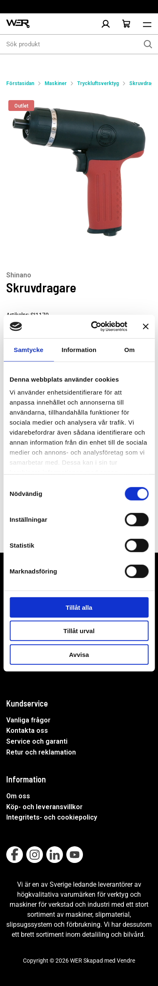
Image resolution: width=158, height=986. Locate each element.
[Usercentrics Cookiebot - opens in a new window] (94, 326)
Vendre (126, 960)
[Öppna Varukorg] (126, 24)
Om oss (18, 796)
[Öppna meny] (147, 24)
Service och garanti (37, 741)
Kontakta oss (27, 730)
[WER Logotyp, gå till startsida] (18, 24)
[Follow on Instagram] (34, 854)
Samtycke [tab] (28, 349)
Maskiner (56, 83)
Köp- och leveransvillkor (44, 807)
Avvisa (79, 654)
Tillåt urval (79, 630)
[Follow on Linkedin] (54, 854)
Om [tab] (129, 349)
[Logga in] (105, 24)
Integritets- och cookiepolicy (51, 817)
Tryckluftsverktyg (98, 83)
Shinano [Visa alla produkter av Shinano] (18, 275)
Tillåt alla (79, 607)
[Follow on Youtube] (74, 854)
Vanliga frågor (28, 720)
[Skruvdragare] (79, 171)
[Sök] (148, 44)
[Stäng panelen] (145, 327)
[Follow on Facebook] (14, 854)
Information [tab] (79, 349)
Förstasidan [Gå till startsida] (20, 83)
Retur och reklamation (41, 752)
